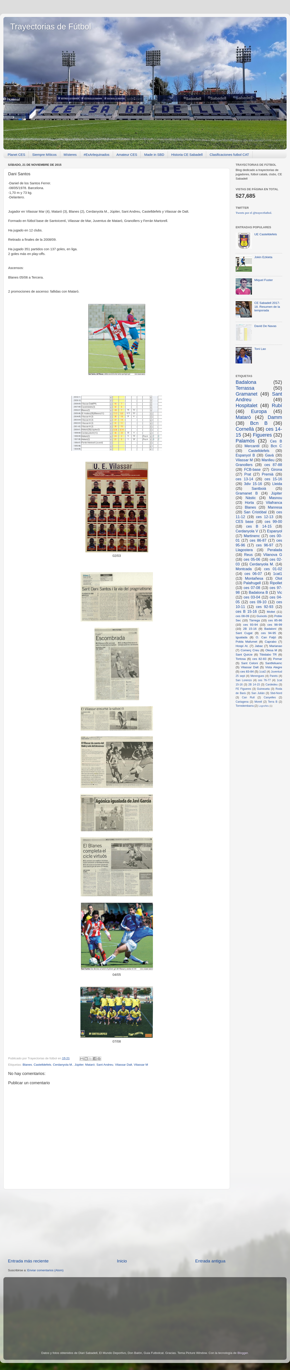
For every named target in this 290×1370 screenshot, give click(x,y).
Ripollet (276, 583)
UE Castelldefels (265, 234)
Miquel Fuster (263, 280)
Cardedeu (272, 684)
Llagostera (244, 550)
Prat (247, 474)
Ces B (276, 441)
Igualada (241, 637)
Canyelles (270, 697)
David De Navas (265, 326)
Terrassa (245, 388)
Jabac (259, 646)
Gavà (269, 455)
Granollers (244, 465)
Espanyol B (245, 455)
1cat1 (277, 574)
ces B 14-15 (258, 526)
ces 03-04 (252, 597)
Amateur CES (126, 154)
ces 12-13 (264, 517)
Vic (279, 592)
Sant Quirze (244, 654)
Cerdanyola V (247, 531)
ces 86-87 (258, 540)
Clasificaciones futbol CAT (229, 154)
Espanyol (274, 531)
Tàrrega (254, 620)
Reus (248, 555)
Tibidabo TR (268, 654)
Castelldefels (42, 1064)
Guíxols (261, 616)
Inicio (122, 1261)
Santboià (259, 488)
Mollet (271, 611)
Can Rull (248, 697)
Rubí (277, 405)
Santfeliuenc (273, 663)
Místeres (70, 154)
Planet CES (16, 154)
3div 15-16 (253, 484)
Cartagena (242, 701)
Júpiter (79, 1064)
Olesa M (271, 650)
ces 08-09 (242, 616)
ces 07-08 (252, 588)
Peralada (274, 550)
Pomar (277, 659)
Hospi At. (242, 646)
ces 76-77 (264, 680)
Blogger (242, 1353)
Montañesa (254, 578)
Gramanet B (247, 493)
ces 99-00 (273, 521)
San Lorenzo (244, 680)
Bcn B (259, 423)
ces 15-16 (273, 479)
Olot (278, 578)
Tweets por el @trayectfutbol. (254, 212)
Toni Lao (260, 349)
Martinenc (252, 536)
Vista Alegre (273, 667)
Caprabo (270, 641)
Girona (276, 469)
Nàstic (251, 498)
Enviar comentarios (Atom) (45, 1270)
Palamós (245, 441)
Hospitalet (246, 405)
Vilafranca (274, 502)
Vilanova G (272, 555)
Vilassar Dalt (123, 1064)
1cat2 (262, 671)
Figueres (262, 435)
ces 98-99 (274, 624)
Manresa (275, 507)
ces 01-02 (273, 569)
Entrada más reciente (28, 1261)
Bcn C (276, 446)
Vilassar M (141, 1064)
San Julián (257, 693)
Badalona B (258, 592)
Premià (267, 474)
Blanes (27, 1064)
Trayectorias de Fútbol (50, 26)
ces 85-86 (275, 620)
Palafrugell (252, 583)
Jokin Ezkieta (263, 257)
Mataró (90, 1064)
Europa (259, 411)
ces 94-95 (268, 633)
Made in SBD (154, 154)
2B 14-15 (254, 684)
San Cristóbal (255, 512)
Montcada (244, 569)
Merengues (257, 676)
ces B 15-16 (246, 611)
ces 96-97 (264, 545)
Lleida (277, 484)
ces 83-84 (247, 671)
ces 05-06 (252, 559)
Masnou (275, 498)
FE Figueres (243, 688)
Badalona (246, 382)
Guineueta (263, 688)
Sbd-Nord (276, 693)
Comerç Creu (250, 650)
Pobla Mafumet (246, 641)
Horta (249, 502)
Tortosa (241, 659)
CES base (245, 521)
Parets (274, 676)
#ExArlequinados (96, 154)
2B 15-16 (250, 628)
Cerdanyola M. (63, 1064)
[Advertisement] (117, 1223)
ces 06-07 (253, 574)
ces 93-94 (250, 624)
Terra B (273, 701)
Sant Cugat (244, 633)
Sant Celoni (249, 663)
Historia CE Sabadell (187, 154)
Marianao (275, 646)
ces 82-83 (259, 659)
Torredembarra (245, 705)
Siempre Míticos (44, 154)
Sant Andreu (105, 1064)
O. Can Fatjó (266, 637)
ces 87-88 (273, 465)
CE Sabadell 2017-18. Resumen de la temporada (267, 306)
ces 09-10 (258, 602)
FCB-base (252, 469)
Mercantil (251, 446)
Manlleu (268, 460)
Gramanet (246, 394)
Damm (275, 417)
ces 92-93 (264, 607)
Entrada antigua (210, 1261)
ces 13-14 (244, 479)
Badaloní (270, 628)
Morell (258, 701)
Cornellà (245, 429)
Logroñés (264, 705)
